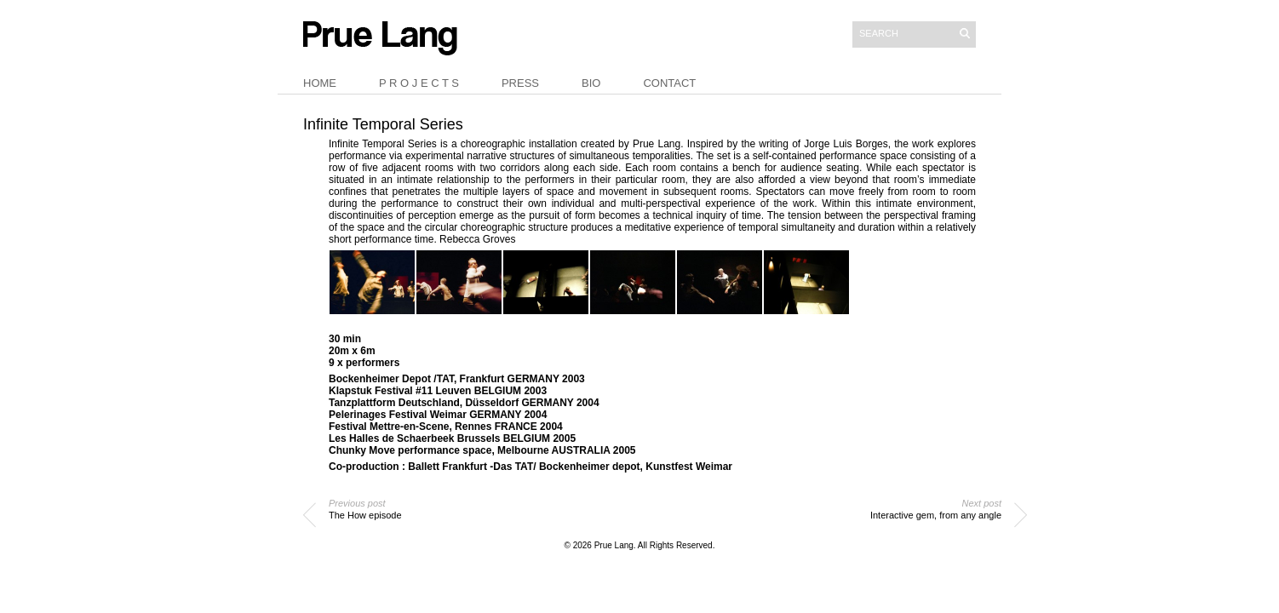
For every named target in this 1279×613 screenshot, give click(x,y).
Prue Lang (614, 545)
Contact (669, 83)
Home (319, 83)
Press (520, 83)
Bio (591, 83)
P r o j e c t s (419, 83)
